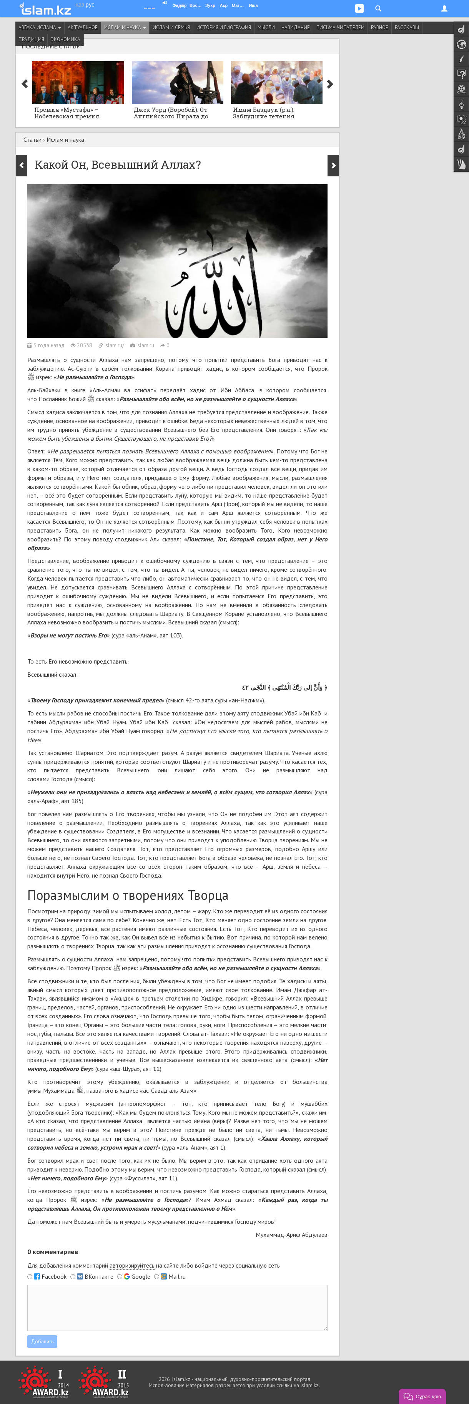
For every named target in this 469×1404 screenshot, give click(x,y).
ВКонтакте (99, 1276)
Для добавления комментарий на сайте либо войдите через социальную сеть (153, 1265)
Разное (379, 27)
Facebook (54, 1276)
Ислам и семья (171, 27)
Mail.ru (177, 1276)
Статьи (32, 139)
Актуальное (83, 27)
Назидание (295, 27)
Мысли (266, 27)
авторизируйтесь (132, 1265)
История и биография (223, 27)
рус (90, 4)
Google (140, 1276)
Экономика (65, 39)
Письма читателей (340, 27)
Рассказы (407, 27)
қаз (79, 4)
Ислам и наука (125, 27)
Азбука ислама (39, 27)
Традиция (31, 39)
